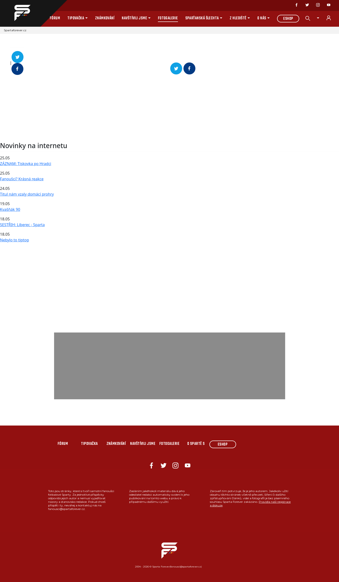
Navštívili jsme (134, 18)
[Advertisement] (143, 108)
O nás (261, 18)
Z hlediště (238, 18)
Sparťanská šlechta (202, 18)
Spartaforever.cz (15, 30)
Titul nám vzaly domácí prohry (27, 194)
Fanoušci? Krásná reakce (22, 179)
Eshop (288, 19)
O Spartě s (196, 444)
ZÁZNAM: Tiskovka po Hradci (25, 163)
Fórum (55, 18)
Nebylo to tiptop (14, 240)
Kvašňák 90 (10, 209)
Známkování (105, 18)
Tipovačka (75, 18)
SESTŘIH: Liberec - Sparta (22, 224)
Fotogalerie (168, 18)
